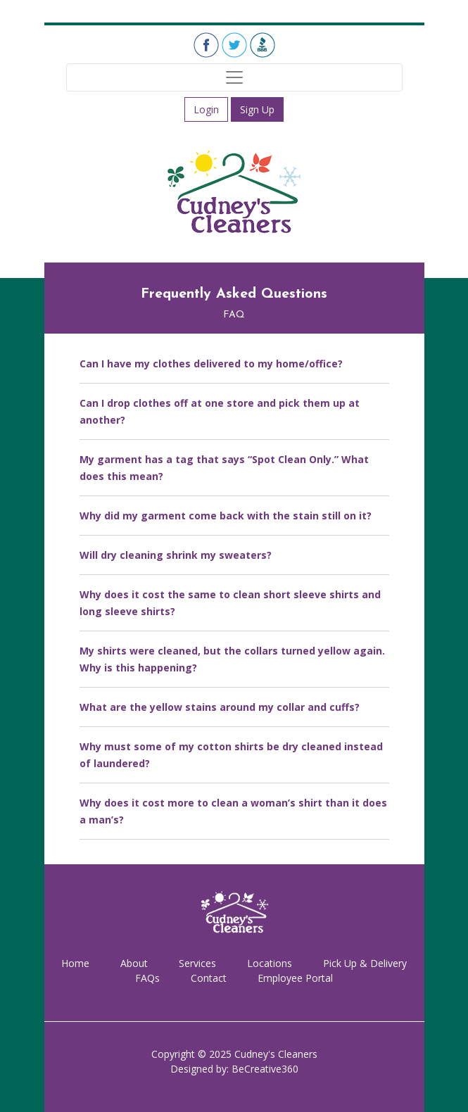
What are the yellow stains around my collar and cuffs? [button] (220, 707)
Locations (269, 963)
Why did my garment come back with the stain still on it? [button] (226, 515)
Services (197, 963)
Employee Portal (295, 978)
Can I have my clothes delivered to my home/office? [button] (211, 363)
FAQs (147, 978)
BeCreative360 (265, 1068)
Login (206, 109)
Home (75, 963)
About (134, 963)
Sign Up (257, 109)
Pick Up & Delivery (365, 963)
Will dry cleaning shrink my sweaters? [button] (176, 555)
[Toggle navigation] (234, 77)
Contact (209, 978)
